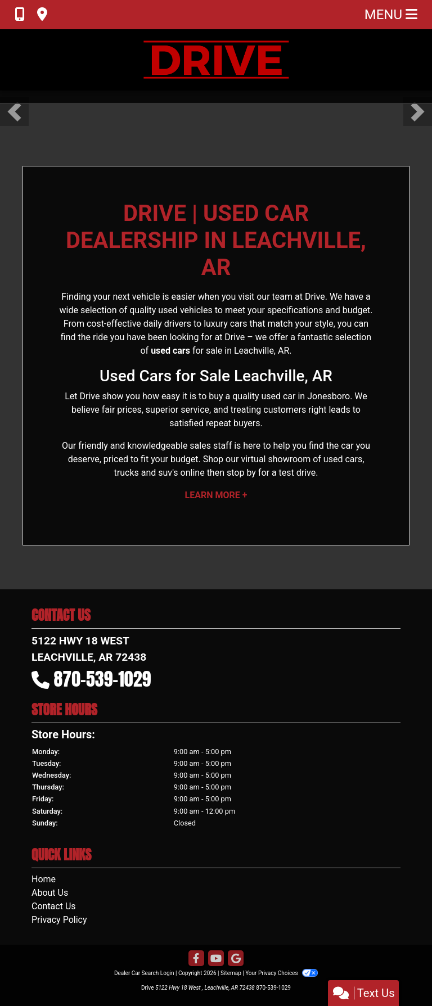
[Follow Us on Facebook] (196, 959)
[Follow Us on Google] (236, 959)
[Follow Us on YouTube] (216, 959)
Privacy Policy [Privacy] (59, 919)
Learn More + (216, 495)
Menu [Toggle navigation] (390, 14)
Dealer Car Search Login (144, 973)
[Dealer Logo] (216, 60)
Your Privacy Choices (281, 973)
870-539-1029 (102, 679)
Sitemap (230, 973)
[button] (14, 111)
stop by (241, 473)
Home (44, 879)
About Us (50, 892)
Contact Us (54, 906)
